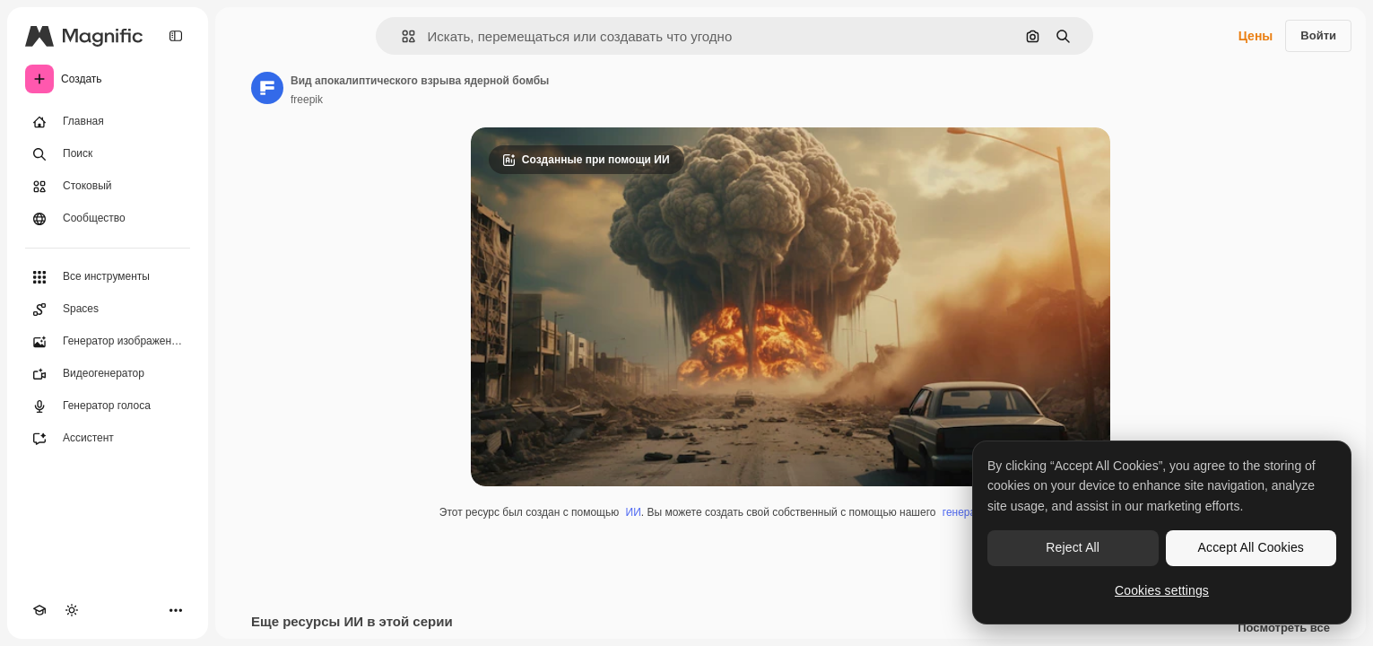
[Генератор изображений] (107, 341)
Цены (1255, 36)
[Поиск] (107, 154)
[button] (401, 36)
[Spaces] (107, 309)
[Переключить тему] (71, 610)
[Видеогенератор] (107, 374)
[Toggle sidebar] (175, 36)
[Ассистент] (107, 438)
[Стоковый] (107, 186)
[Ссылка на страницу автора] (267, 88)
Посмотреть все (1284, 628)
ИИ (633, 512)
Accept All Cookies (1251, 547)
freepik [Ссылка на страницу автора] (307, 99)
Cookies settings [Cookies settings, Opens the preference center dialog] (1162, 590)
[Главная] (107, 122)
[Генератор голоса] (107, 406)
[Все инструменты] (107, 277)
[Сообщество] (107, 219)
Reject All (1072, 547)
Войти (1318, 35)
